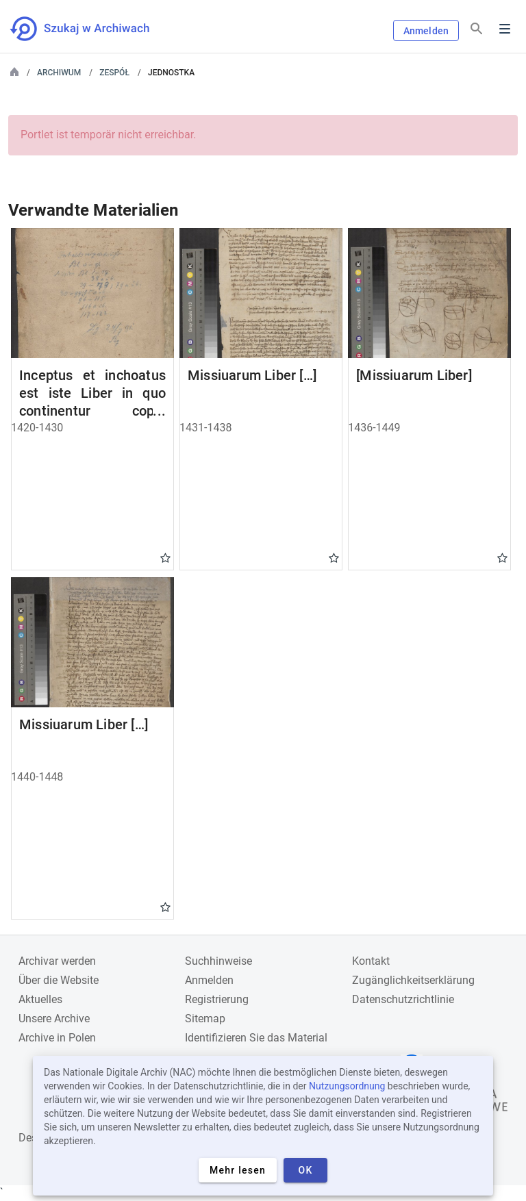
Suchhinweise (218, 961)
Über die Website (58, 980)
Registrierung (217, 999)
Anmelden (426, 30)
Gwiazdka (165, 557)
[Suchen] (477, 29)
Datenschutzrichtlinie (403, 999)
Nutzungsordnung (347, 1085)
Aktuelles (40, 999)
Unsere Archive (54, 1018)
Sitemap (205, 1018)
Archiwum (59, 72)
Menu (504, 29)
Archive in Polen (57, 1037)
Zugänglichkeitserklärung (413, 980)
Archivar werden (57, 961)
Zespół (114, 72)
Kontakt (371, 961)
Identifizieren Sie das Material (256, 1037)
